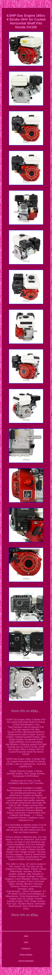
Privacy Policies (26, 955)
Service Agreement (25, 961)
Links (26, 942)
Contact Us (26, 948)
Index (26, 936)
